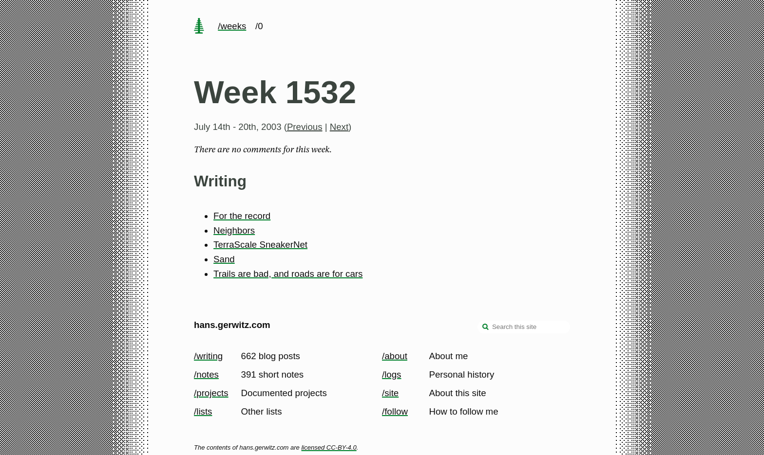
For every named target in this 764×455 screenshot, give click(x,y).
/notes (206, 374)
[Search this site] (524, 327)
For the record (241, 216)
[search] (485, 328)
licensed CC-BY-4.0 (328, 447)
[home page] (198, 27)
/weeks (232, 26)
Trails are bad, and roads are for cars (288, 274)
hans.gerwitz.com (232, 325)
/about (394, 356)
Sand (224, 259)
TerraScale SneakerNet (260, 244)
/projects (211, 393)
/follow (395, 411)
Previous (305, 127)
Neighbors (234, 230)
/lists (203, 411)
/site (390, 393)
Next (339, 127)
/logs (391, 374)
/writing (208, 356)
